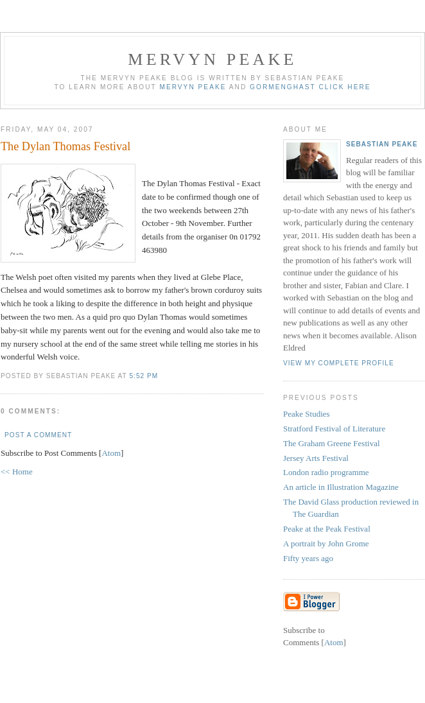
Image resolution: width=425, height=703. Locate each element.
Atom (111, 453)
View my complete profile (338, 363)
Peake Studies (306, 414)
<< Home (17, 471)
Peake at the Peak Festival (326, 529)
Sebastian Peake (381, 144)
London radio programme (326, 472)
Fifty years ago (308, 558)
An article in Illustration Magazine (341, 487)
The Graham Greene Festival (331, 443)
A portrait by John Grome (326, 543)
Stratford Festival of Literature (334, 428)
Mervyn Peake (212, 59)
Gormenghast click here (310, 87)
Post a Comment (38, 434)
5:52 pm (143, 375)
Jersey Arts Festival (316, 458)
